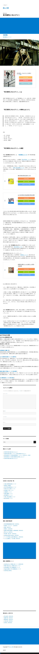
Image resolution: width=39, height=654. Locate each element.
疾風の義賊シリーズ (8, 493)
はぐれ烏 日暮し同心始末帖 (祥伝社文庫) (26, 195)
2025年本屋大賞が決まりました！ (11, 458)
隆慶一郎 (7, 350)
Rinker (20, 74)
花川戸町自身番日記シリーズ (10, 487)
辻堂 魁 (5, 35)
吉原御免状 (2, 350)
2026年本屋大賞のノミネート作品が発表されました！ (15, 453)
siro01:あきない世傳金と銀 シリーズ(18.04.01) (13, 564)
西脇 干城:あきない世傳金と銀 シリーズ (12, 565)
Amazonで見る (26, 178)
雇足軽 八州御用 (7, 485)
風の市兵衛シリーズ (18, 246)
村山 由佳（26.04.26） (9, 616)
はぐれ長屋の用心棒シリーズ (6, 356)
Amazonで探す (25, 77)
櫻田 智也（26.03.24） (8, 619)
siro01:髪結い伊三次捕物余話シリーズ (12, 567)
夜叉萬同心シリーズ (7, 37)
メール (4, 416)
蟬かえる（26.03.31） (8, 532)
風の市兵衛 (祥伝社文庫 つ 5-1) (24, 175)
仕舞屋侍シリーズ (7, 492)
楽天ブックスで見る (26, 181)
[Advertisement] (19, 26)
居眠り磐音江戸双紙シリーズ (6, 371)
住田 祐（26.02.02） (8, 622)
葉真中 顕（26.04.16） (8, 617)
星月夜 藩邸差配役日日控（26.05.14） (12, 524)
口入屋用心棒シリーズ (4, 377)
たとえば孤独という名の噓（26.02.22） (12, 538)
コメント (5, 393)
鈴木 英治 (12, 377)
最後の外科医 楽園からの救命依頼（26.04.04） (14, 530)
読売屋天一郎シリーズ (8, 490)
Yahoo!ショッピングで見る (26, 184)
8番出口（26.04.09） (8, 528)
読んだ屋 (6, 8)
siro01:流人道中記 (8, 570)
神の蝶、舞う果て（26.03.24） (10, 533)
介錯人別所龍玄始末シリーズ (10, 483)
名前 (4, 411)
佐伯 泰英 (15, 371)
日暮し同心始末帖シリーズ (18, 167)
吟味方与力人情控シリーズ (9, 488)
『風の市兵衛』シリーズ (26, 159)
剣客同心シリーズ (24, 254)
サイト (4, 422)
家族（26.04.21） (7, 527)
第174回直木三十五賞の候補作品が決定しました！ (14, 456)
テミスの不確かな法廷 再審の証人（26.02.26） (14, 536)
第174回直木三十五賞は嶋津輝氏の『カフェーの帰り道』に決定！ (17, 455)
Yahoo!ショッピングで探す (25, 83)
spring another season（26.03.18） (11, 535)
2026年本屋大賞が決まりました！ (11, 452)
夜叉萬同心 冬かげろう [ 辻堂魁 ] (24, 73)
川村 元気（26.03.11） (8, 621)
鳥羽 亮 (14, 356)
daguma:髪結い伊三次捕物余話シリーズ (12, 569)
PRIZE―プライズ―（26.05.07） (11, 525)
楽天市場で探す (25, 80)
